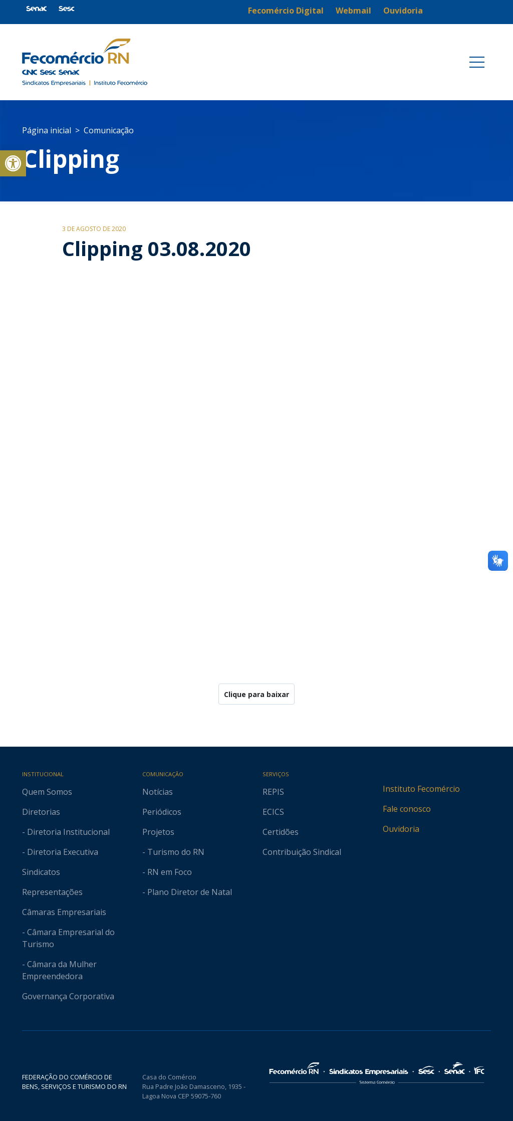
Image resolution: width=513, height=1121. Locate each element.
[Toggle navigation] (477, 62)
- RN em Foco (167, 871)
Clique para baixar (256, 694)
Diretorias (41, 811)
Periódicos (161, 811)
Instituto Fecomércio (421, 788)
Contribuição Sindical (302, 851)
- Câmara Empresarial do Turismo (68, 938)
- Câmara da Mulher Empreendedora (59, 970)
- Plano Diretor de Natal (187, 892)
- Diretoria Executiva (60, 851)
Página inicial (46, 130)
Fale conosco (407, 808)
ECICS (273, 811)
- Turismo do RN (173, 851)
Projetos (158, 831)
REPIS (273, 791)
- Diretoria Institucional (66, 831)
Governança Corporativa (68, 996)
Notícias (157, 791)
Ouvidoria (401, 828)
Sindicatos (41, 871)
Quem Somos (47, 791)
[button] (13, 163)
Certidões (281, 831)
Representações (52, 892)
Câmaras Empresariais (64, 912)
